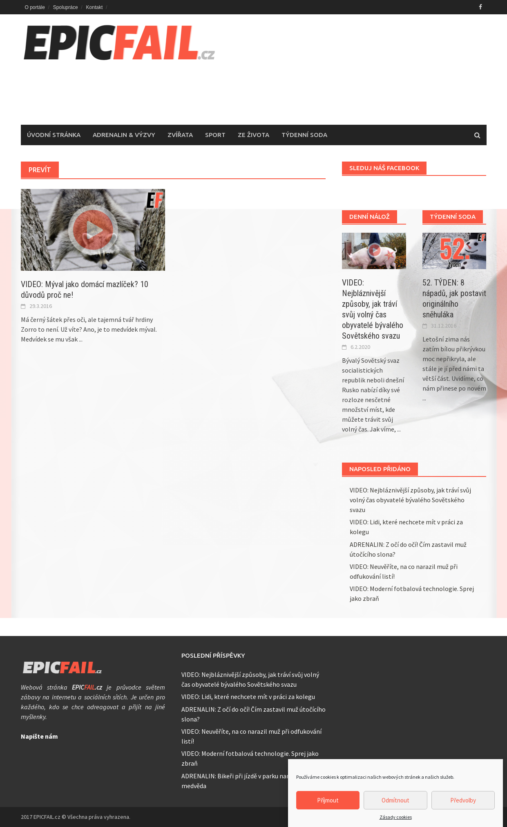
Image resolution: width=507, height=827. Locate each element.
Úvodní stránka (53, 134)
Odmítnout (395, 810)
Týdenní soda (304, 134)
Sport (215, 134)
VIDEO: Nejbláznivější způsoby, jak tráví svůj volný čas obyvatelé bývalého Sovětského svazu (410, 500)
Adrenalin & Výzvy (124, 134)
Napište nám (39, 736)
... (81, 339)
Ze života (253, 134)
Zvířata (180, 134)
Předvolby (463, 810)
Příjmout (328, 810)
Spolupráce (65, 7)
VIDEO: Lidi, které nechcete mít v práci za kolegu (248, 696)
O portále (35, 7)
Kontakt (94, 7)
